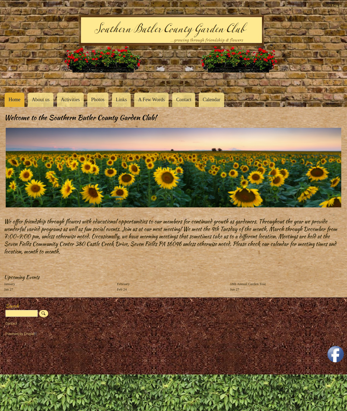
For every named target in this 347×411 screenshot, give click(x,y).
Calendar (211, 99)
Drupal (31, 334)
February (123, 284)
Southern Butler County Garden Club (13, 81)
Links (121, 99)
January (9, 284)
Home (14, 99)
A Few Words (151, 99)
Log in (336, 5)
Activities (70, 99)
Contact (183, 99)
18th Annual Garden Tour (248, 284)
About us (41, 99)
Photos (97, 99)
